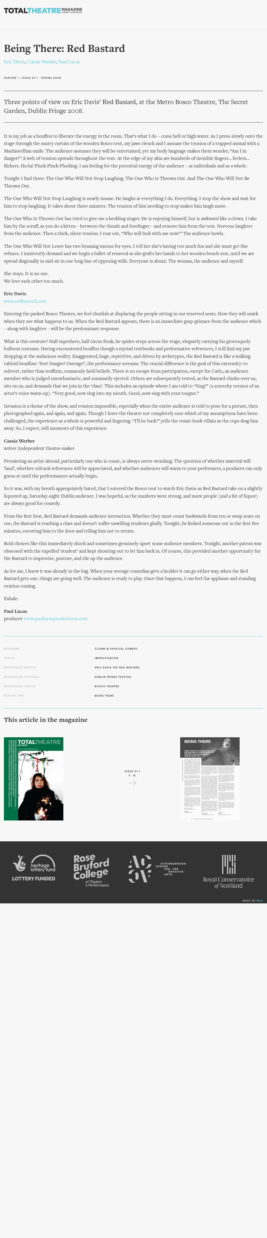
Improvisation (106, 658)
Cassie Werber (41, 61)
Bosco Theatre (107, 686)
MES (260, 900)
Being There (104, 695)
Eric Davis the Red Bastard (117, 667)
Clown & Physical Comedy (116, 648)
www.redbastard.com (25, 301)
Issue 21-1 (30, 78)
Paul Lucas (69, 61)
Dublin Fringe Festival (113, 677)
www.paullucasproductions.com (55, 619)
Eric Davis (14, 61)
